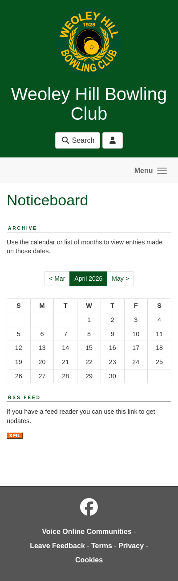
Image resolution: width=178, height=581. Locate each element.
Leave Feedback (57, 546)
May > (120, 278)
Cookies (89, 560)
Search (77, 140)
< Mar (57, 278)
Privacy (131, 546)
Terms (101, 546)
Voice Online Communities (87, 531)
